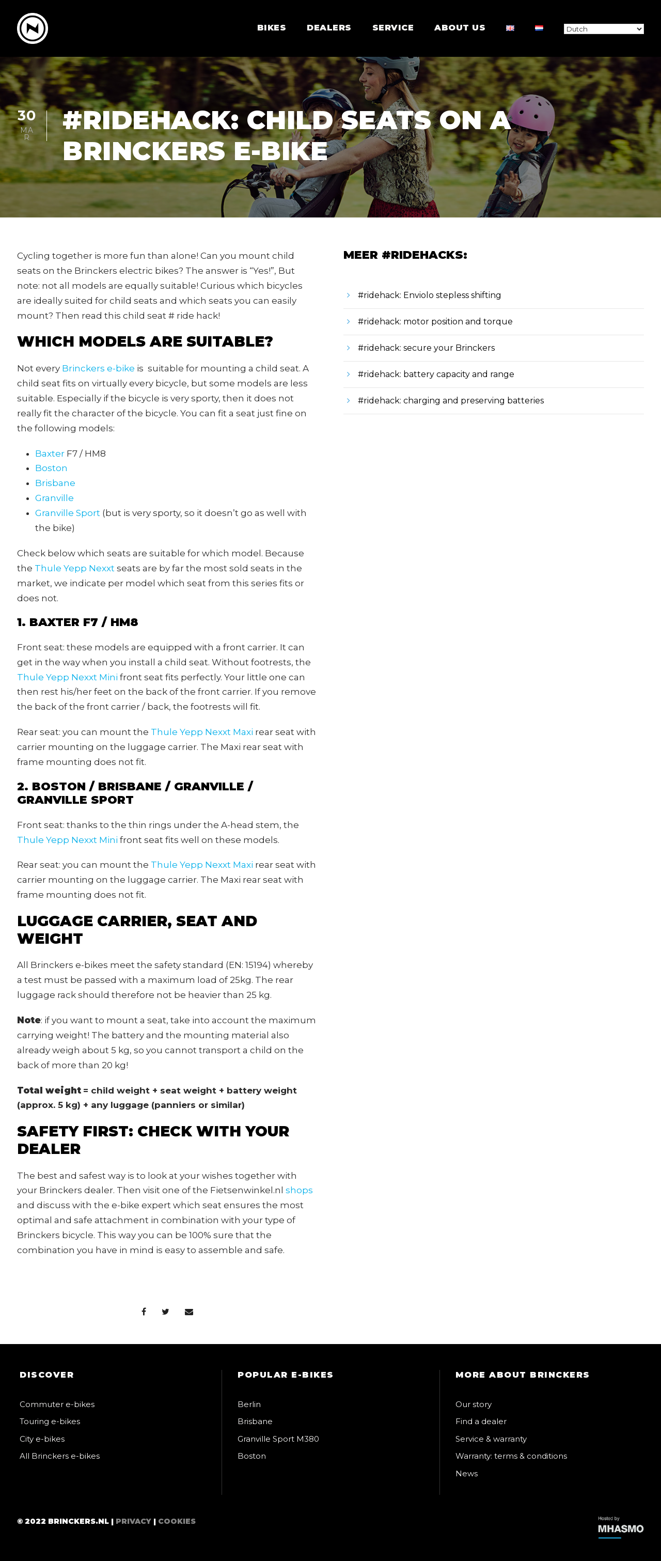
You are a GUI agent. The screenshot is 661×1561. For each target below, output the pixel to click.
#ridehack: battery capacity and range (436, 374)
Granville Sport (67, 513)
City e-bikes (42, 1439)
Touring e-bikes (50, 1421)
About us (459, 28)
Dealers (329, 28)
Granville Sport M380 (278, 1439)
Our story (473, 1404)
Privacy (133, 1521)
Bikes (272, 28)
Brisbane (55, 483)
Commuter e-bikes (57, 1404)
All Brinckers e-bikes (60, 1456)
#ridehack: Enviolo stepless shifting (429, 295)
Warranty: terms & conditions (511, 1456)
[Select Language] (604, 29)
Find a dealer (481, 1421)
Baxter (50, 453)
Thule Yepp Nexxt (75, 568)
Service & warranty (491, 1439)
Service (393, 28)
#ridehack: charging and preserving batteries (451, 400)
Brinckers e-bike (98, 368)
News (466, 1473)
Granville (54, 498)
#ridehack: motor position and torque (435, 321)
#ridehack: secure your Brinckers (426, 348)
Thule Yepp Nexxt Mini (67, 677)
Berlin (249, 1404)
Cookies (177, 1521)
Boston (51, 468)
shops (299, 1190)
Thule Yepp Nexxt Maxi (202, 732)
